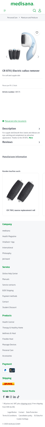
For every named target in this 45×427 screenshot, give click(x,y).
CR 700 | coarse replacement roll (20, 210)
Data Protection (32, 412)
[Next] (38, 56)
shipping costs (26, 403)
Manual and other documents (14, 121)
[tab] (21, 133)
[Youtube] (7, 396)
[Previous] (6, 56)
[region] (22, 47)
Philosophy (6, 253)
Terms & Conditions (10, 415)
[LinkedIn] (14, 396)
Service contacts (9, 285)
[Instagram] (11, 396)
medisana (6, 230)
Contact (5, 302)
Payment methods (9, 296)
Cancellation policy (25, 415)
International (7, 247)
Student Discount (9, 307)
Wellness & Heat (9, 333)
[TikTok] (18, 396)
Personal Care (7, 350)
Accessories (7, 356)
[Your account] (39, 10)
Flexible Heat (7, 339)
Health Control (8, 322)
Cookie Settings (22, 419)
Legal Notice (12, 412)
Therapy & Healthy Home (12, 327)
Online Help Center (10, 273)
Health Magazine (9, 236)
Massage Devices (9, 344)
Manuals (5, 279)
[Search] (34, 10)
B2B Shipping (8, 290)
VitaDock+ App (8, 242)
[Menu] (4, 10)
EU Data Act (38, 415)
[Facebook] (4, 396)
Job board (6, 259)
